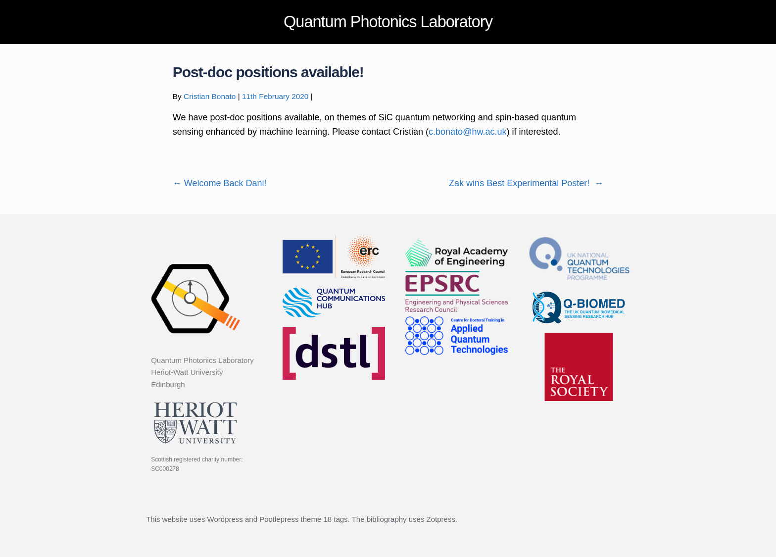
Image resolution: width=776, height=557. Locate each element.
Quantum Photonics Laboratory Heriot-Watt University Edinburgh (202, 372)
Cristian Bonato (210, 96)
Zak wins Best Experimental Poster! (526, 183)
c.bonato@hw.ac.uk (467, 132)
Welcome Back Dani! (220, 183)
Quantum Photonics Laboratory (388, 22)
